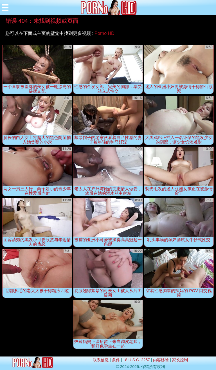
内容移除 (161, 360)
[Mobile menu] (5, 7)
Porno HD (104, 33)
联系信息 (101, 360)
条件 (116, 360)
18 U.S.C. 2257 (136, 360)
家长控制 (180, 360)
